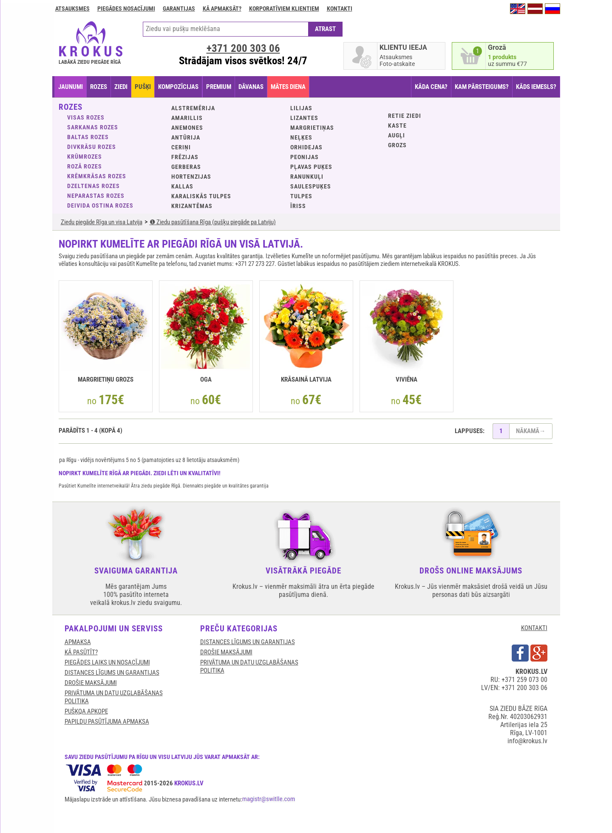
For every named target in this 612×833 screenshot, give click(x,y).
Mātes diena (288, 87)
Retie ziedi (404, 115)
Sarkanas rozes (92, 127)
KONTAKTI (534, 628)
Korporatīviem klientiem (284, 8)
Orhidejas (306, 147)
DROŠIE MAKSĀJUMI (91, 683)
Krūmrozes (84, 156)
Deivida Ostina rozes (100, 205)
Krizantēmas (191, 206)
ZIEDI (121, 87)
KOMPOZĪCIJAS (178, 87)
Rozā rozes (84, 166)
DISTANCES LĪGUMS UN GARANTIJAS (112, 672)
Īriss (298, 206)
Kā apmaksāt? (222, 8)
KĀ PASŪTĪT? (81, 652)
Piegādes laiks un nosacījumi (107, 662)
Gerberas (186, 166)
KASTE (397, 125)
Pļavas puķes (311, 166)
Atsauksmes (72, 8)
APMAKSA (78, 642)
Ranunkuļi (306, 176)
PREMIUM (218, 87)
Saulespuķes (310, 186)
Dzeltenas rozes (93, 186)
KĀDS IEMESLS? (536, 87)
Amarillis (187, 117)
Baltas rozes (88, 137)
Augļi (396, 135)
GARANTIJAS (179, 8)
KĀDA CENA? (431, 87)
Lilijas (301, 108)
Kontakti (339, 8)
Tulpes (301, 196)
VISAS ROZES (86, 117)
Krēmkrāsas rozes (96, 176)
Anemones (187, 127)
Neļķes (301, 137)
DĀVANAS (251, 87)
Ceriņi (181, 147)
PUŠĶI (143, 87)
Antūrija (185, 137)
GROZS (397, 145)
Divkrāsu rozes (91, 146)
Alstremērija (193, 108)
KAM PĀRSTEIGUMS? (482, 87)
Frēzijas (184, 157)
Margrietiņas (312, 127)
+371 (243, 48)
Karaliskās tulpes (201, 196)
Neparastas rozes (96, 195)
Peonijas (304, 157)
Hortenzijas (191, 176)
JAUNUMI (70, 87)
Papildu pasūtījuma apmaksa (107, 721)
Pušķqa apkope (86, 711)
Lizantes (304, 117)
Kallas (182, 186)
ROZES (98, 87)
